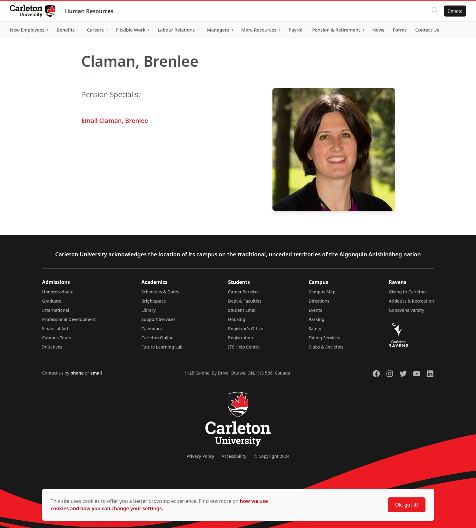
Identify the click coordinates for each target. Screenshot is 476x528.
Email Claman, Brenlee (114, 120)
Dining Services (324, 338)
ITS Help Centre (244, 347)
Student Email (242, 310)
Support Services (158, 319)
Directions (319, 301)
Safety (315, 328)
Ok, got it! (406, 504)
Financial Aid (55, 328)
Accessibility (234, 456)
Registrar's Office (245, 328)
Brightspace (153, 301)
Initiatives (52, 347)
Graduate (52, 301)
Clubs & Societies (326, 347)
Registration (240, 338)
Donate (455, 11)
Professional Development (69, 319)
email (96, 373)
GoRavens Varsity (406, 310)
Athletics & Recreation (411, 301)
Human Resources (89, 11)
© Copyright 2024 (272, 456)
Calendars (151, 328)
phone (77, 373)
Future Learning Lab (162, 347)
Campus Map (322, 292)
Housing (236, 319)
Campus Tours (56, 338)
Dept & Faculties (244, 301)
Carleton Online (157, 338)
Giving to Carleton (407, 292)
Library (148, 310)
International (55, 310)
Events (315, 310)
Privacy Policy (200, 456)
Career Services (244, 292)
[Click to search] (435, 11)
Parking (316, 319)
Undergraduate (58, 292)
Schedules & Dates (160, 292)
